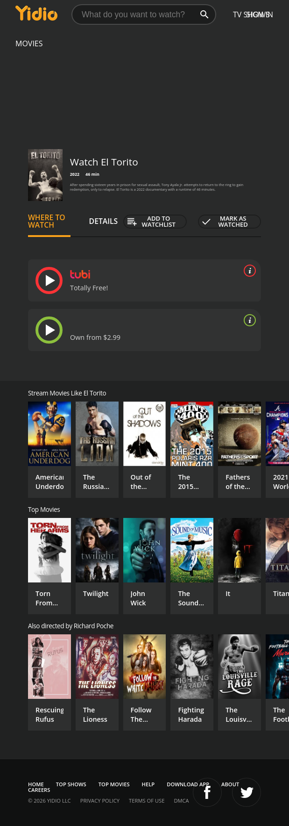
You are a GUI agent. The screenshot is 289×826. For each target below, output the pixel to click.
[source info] (248, 271)
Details (103, 221)
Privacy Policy (100, 800)
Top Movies (114, 784)
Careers (39, 789)
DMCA (181, 800)
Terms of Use (146, 800)
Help (148, 784)
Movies (29, 43)
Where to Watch (46, 221)
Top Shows (71, 784)
